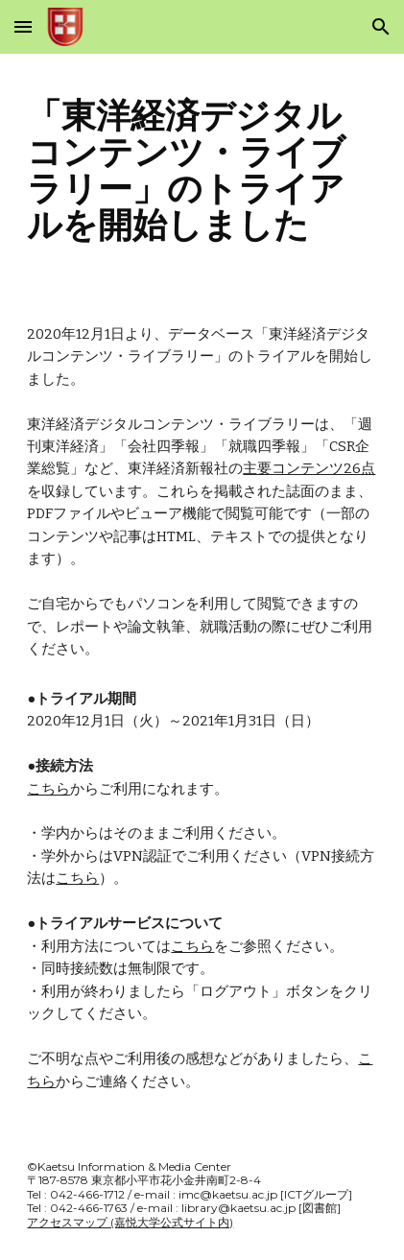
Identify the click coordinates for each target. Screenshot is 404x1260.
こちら (48, 788)
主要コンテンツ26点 (309, 468)
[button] (23, 26)
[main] (201, 170)
